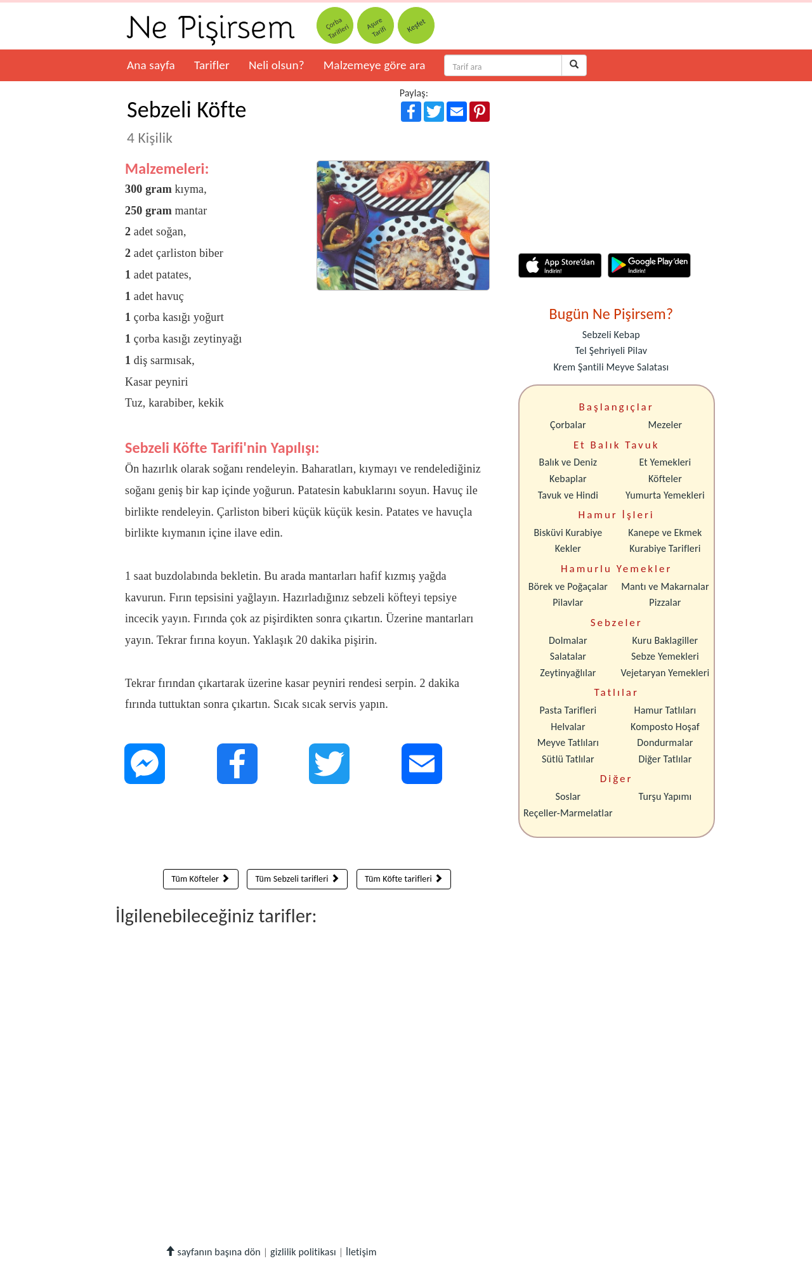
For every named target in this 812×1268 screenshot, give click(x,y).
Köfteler (665, 479)
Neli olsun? (276, 65)
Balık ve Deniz (568, 462)
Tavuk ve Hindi (568, 495)
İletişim (361, 1252)
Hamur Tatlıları (665, 710)
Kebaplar (568, 479)
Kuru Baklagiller (665, 640)
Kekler (568, 548)
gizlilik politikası (303, 1252)
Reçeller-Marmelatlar (568, 813)
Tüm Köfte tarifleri (404, 878)
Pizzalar (665, 602)
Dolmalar (568, 640)
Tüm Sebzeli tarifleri (297, 878)
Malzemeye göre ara (375, 65)
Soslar (567, 796)
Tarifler (212, 65)
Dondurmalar (665, 742)
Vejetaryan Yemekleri (664, 673)
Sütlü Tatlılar (568, 759)
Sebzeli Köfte (187, 121)
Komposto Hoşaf (665, 727)
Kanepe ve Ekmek (665, 532)
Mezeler (665, 425)
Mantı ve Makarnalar (665, 586)
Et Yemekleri (665, 462)
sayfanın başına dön (213, 1252)
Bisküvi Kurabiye (568, 532)
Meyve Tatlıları (568, 742)
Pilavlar (568, 602)
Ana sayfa (151, 65)
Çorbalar (568, 425)
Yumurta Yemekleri (665, 495)
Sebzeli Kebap (611, 335)
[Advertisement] (307, 829)
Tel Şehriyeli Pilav (611, 350)
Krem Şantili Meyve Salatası (611, 367)
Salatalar (568, 656)
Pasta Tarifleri (568, 710)
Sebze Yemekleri (665, 656)
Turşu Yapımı (665, 796)
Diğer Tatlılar (664, 759)
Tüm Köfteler (200, 878)
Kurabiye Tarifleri (664, 548)
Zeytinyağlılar (568, 673)
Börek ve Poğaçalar (568, 586)
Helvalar (568, 727)
